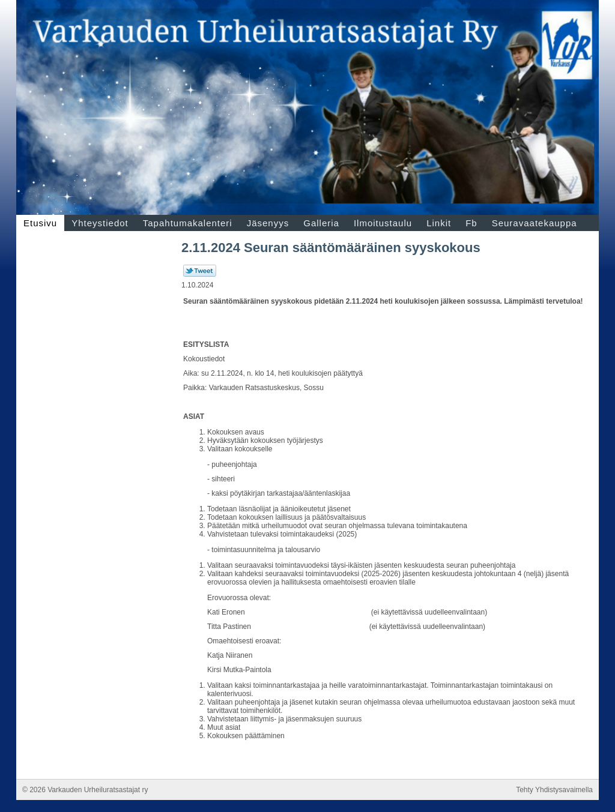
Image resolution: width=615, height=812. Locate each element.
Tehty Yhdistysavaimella (554, 790)
